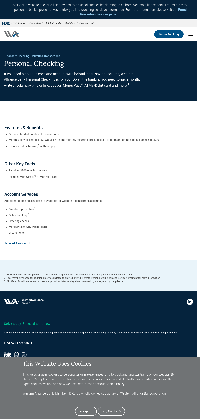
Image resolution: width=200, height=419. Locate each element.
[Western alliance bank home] (12, 34)
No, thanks (110, 413)
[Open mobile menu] (190, 34)
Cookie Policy (115, 386)
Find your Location (16, 343)
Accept (84, 413)
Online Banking (169, 34)
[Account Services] (98, 217)
